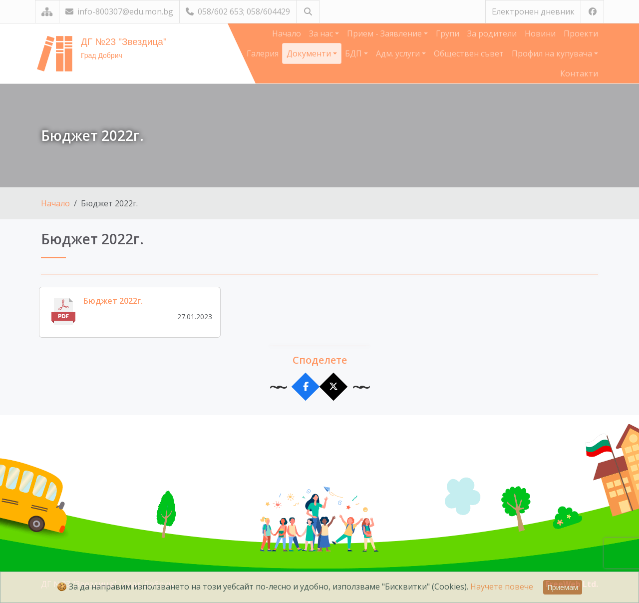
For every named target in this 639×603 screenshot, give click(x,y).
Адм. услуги (399, 53)
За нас (322, 33)
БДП (354, 53)
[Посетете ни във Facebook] (592, 11)
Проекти (581, 33)
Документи (310, 53)
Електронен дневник (533, 11)
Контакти (579, 73)
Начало (286, 33)
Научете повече (501, 586)
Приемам (562, 587)
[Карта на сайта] (47, 11)
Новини (540, 33)
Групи (447, 33)
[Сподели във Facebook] (306, 387)
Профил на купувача (553, 53)
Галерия (263, 53)
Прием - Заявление (385, 33)
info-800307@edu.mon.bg (119, 11)
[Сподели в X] (334, 387)
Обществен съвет (469, 53)
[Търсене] (308, 11)
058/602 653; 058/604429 (238, 11)
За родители (492, 33)
